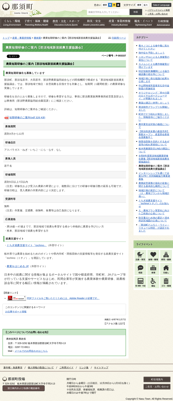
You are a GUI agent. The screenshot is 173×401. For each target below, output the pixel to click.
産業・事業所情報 (21, 38)
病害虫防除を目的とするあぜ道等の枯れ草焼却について (154, 143)
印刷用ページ (119, 38)
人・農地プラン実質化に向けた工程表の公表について (154, 212)
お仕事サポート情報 (15, 311)
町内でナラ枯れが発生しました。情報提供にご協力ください (154, 117)
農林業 (37, 38)
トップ (6, 38)
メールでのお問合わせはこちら (31, 351)
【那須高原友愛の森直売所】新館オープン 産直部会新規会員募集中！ (154, 134)
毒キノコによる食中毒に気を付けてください (154, 47)
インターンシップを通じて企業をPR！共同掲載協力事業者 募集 (154, 176)
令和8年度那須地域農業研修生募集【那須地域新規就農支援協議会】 (154, 158)
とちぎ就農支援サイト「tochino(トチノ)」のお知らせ (154, 203)
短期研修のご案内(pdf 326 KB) (24, 117)
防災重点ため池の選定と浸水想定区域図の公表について (154, 219)
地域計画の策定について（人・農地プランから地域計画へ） (154, 193)
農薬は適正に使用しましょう (154, 102)
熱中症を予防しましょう (152, 52)
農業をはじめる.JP (18, 266)
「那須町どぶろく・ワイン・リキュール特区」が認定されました (154, 227)
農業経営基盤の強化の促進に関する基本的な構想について (154, 184)
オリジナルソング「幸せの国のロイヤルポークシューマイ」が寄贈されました (154, 95)
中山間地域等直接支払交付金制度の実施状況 (154, 87)
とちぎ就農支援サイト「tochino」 (27, 245)
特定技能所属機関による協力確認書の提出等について (154, 73)
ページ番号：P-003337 (114, 55)
